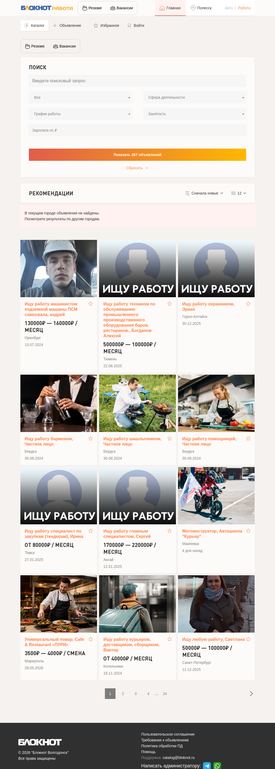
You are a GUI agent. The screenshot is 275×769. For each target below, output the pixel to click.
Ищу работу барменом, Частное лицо (49, 441)
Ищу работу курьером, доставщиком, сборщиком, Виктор (131, 644)
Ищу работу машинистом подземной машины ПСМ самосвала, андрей (51, 309)
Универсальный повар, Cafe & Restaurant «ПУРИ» (54, 642)
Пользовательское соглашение (168, 734)
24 (165, 694)
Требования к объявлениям (165, 740)
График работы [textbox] (47, 114)
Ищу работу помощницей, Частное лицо (209, 441)
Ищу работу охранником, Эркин (208, 307)
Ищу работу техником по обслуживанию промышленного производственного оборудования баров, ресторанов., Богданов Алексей (129, 320)
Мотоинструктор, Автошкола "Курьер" (212, 534)
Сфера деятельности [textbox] (166, 97)
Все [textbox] (37, 97)
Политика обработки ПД (162, 746)
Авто (229, 8)
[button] (69, 25)
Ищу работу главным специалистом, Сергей (126, 534)
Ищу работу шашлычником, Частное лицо (132, 441)
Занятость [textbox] (157, 114)
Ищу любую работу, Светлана (213, 639)
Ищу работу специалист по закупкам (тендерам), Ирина (54, 534)
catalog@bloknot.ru (179, 757)
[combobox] (80, 97)
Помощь (148, 752)
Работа (244, 8)
